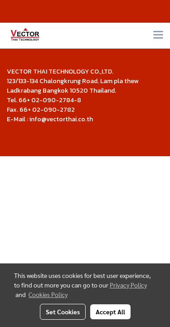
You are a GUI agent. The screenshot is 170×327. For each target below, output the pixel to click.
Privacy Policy (128, 285)
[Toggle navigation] (158, 35)
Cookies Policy (48, 294)
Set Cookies (63, 311)
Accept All (110, 311)
